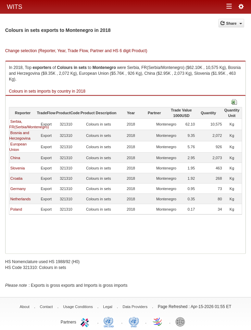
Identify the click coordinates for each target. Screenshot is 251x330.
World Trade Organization (158, 321)
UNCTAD (110, 321)
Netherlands (20, 199)
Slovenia (17, 168)
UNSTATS (134, 321)
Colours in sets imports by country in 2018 (47, 91)
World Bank (182, 321)
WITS (14, 6)
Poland (16, 209)
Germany (18, 189)
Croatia (16, 178)
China (15, 158)
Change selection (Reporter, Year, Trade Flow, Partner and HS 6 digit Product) (76, 50)
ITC (86, 321)
